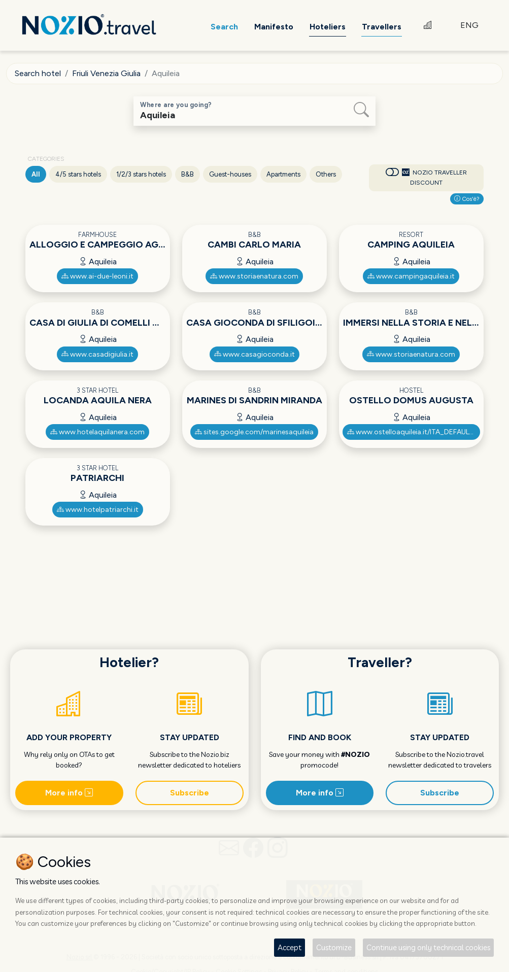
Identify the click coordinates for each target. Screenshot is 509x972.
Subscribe (189, 792)
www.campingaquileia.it (411, 276)
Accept (289, 947)
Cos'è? (467, 198)
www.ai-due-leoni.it (97, 276)
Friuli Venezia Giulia (106, 73)
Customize (334, 947)
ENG (469, 25)
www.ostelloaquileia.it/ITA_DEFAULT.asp (413, 432)
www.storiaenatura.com (254, 276)
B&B (187, 174)
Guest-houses (230, 174)
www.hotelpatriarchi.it (98, 509)
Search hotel (38, 73)
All (35, 174)
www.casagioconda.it (254, 354)
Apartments (283, 174)
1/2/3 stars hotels (141, 174)
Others (326, 174)
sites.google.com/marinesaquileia (254, 432)
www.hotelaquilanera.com (97, 432)
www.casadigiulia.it (97, 354)
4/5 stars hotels (78, 174)
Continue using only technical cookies (428, 947)
